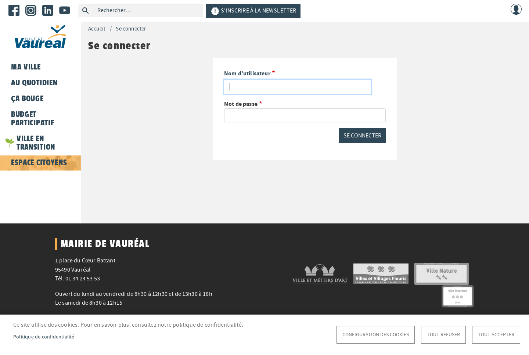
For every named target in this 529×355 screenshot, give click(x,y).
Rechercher (85, 10)
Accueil (96, 28)
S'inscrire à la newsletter (253, 11)
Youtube (64, 10)
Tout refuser (443, 334)
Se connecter (131, 28)
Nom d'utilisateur (247, 73)
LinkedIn (47, 10)
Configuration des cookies (375, 334)
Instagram (30, 10)
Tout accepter (496, 334)
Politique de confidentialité (44, 337)
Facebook (13, 10)
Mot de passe (241, 104)
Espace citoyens (39, 162)
